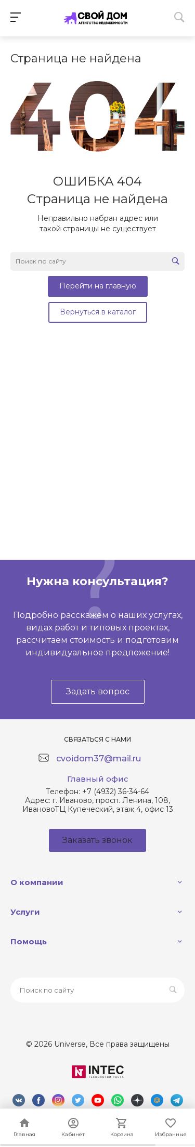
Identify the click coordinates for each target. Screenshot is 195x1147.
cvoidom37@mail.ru (98, 758)
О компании (36, 882)
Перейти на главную (97, 286)
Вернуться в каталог (98, 312)
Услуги (25, 912)
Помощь (28, 941)
